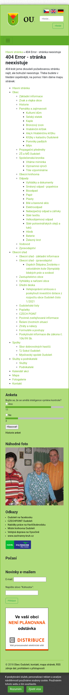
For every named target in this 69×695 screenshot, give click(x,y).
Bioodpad (32, 190)
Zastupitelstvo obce (31, 277)
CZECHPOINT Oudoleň (20, 521)
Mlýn (29, 145)
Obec (15, 92)
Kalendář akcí (20, 371)
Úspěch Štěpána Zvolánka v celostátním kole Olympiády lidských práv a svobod (43, 268)
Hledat (58, 25)
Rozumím (16, 689)
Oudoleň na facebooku (20, 517)
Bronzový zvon (35, 125)
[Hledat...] (52, 19)
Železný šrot (33, 240)
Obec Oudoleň (22, 664)
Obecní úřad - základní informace (39, 256)
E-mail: (9, 579)
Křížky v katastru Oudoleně (42, 137)
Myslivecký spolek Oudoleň (35, 354)
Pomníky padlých (36, 141)
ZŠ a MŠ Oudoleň (29, 153)
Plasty (30, 199)
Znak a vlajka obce (30, 100)
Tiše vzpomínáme (37, 170)
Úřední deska (27, 285)
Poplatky (24, 309)
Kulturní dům (34, 112)
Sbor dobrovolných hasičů (35, 346)
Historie (24, 104)
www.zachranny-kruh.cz (21, 535)
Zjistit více (35, 689)
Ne (8, 415)
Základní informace (31, 96)
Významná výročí (36, 166)
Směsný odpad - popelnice (42, 186)
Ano (9, 404)
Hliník (29, 231)
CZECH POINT (27, 313)
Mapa (15, 375)
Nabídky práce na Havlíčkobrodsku (27, 524)
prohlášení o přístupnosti (31, 668)
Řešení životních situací (33, 322)
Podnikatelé (26, 367)
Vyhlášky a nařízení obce (34, 281)
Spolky (16, 342)
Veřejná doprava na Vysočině (23, 532)
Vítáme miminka (36, 162)
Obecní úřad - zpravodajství (35, 260)
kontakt (35, 664)
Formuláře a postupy (31, 330)
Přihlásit (12, 600)
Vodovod (24, 244)
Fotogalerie (19, 379)
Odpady (23, 178)
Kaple (29, 121)
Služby (23, 363)
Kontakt (17, 383)
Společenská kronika (31, 158)
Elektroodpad (34, 207)
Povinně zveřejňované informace (39, 318)
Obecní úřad (19, 252)
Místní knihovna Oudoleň (21, 528)
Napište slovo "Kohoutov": (19, 587)
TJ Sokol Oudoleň (29, 350)
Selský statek (34, 116)
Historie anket (13, 432)
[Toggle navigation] (8, 40)
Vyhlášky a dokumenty (39, 182)
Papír (29, 194)
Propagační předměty (32, 149)
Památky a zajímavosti (33, 108)
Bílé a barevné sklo (37, 203)
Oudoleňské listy (29, 305)
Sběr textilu (33, 215)
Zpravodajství (27, 248)
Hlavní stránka (14, 52)
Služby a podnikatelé (24, 359)
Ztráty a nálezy (28, 326)
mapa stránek (47, 664)
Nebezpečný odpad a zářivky (43, 211)
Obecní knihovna (29, 174)
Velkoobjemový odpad (39, 219)
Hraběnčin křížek (36, 129)
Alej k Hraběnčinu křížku (40, 133)
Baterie (30, 235)
